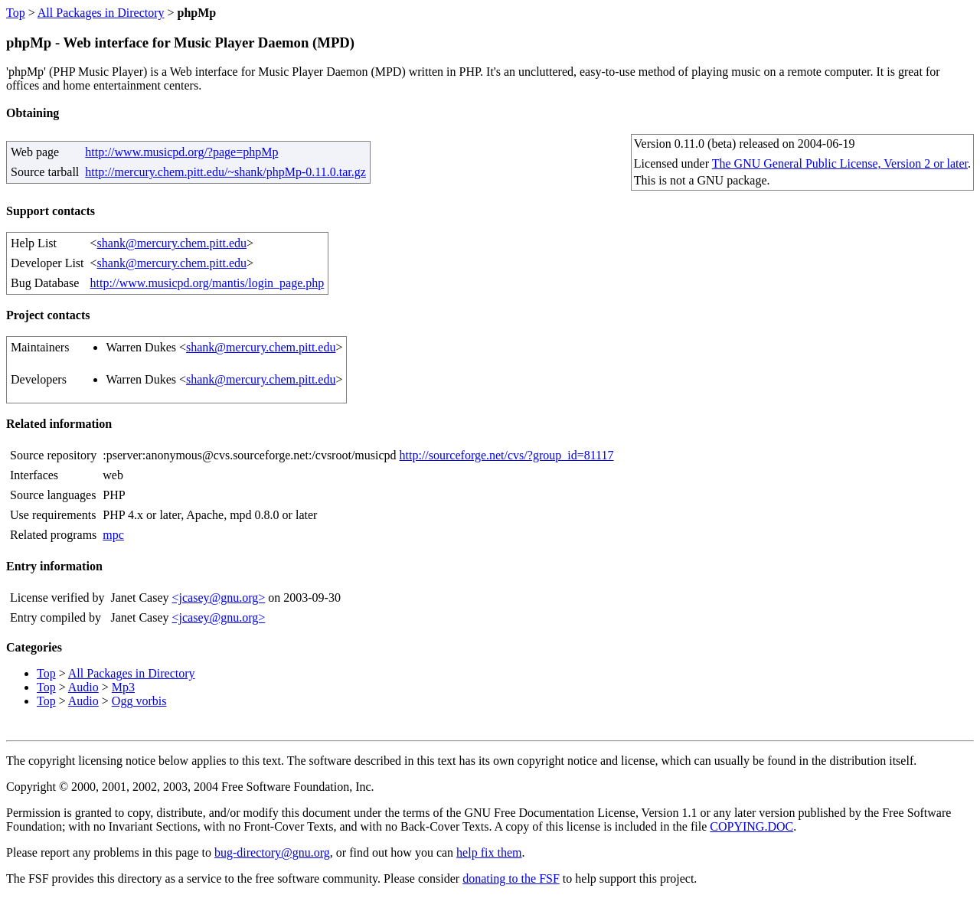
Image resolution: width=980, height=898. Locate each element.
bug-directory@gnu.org (272, 852)
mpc (113, 534)
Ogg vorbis (139, 700)
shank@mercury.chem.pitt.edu (172, 243)
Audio (83, 687)
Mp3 (123, 687)
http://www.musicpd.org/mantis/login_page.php (207, 282)
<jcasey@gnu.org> (218, 597)
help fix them (488, 852)
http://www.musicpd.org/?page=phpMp (181, 151)
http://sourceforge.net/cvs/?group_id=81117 (507, 455)
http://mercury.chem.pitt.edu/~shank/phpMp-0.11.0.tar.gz (225, 171)
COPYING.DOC (751, 826)
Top (15, 12)
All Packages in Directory (101, 12)
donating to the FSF (511, 878)
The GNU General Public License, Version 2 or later (840, 163)
